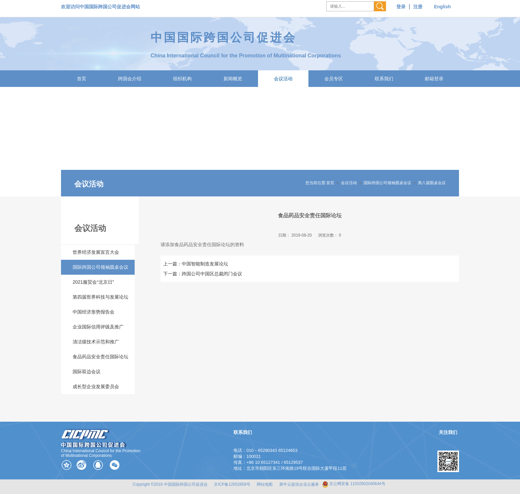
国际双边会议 (86, 371)
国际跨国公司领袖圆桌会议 (387, 182)
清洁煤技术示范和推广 (96, 341)
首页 (81, 78)
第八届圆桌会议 (432, 182)
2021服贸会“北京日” (93, 282)
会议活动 (283, 78)
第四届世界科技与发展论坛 (100, 297)
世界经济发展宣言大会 (96, 252)
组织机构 (182, 78)
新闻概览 (233, 78)
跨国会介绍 (129, 78)
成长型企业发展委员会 (96, 386)
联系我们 (384, 78)
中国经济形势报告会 (93, 312)
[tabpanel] (260, 141)
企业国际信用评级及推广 (98, 326)
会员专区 (333, 78)
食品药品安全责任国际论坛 (100, 356)
